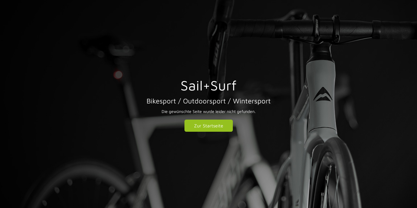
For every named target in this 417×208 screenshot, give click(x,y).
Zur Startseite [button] (208, 125)
